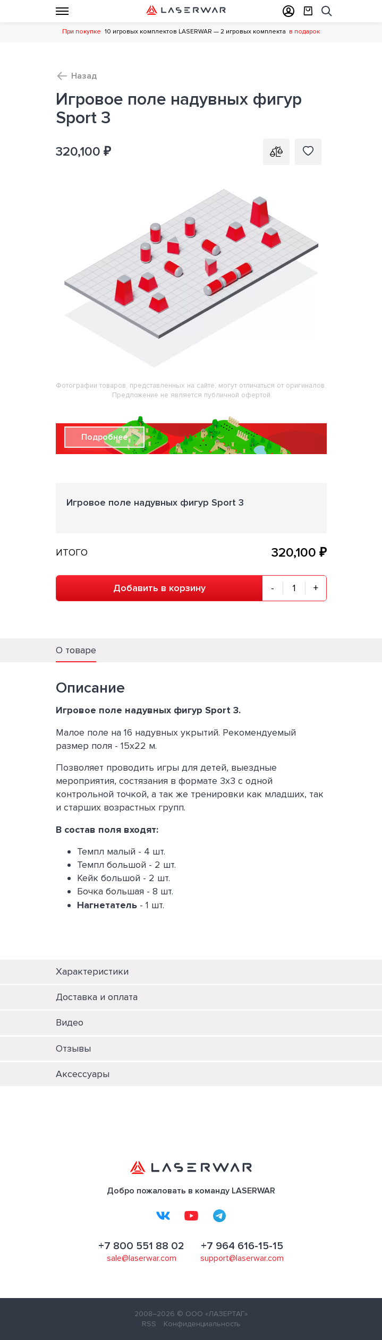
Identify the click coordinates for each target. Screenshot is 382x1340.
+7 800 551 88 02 (141, 1246)
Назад (84, 76)
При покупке (81, 32)
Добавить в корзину (159, 588)
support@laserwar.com (242, 1258)
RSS (149, 1323)
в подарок (304, 32)
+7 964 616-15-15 (242, 1246)
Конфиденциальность (202, 1323)
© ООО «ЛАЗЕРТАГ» (212, 1313)
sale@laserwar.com (141, 1258)
